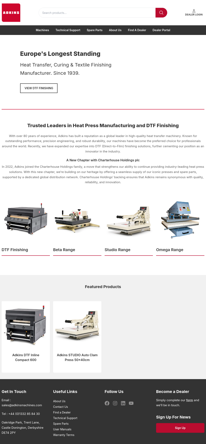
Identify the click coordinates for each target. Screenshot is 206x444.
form (189, 400)
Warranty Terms (63, 435)
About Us (115, 30)
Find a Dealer (137, 30)
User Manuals (62, 429)
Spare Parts (94, 30)
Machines (42, 30)
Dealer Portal (161, 30)
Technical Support (68, 30)
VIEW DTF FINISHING (39, 88)
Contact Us (60, 406)
